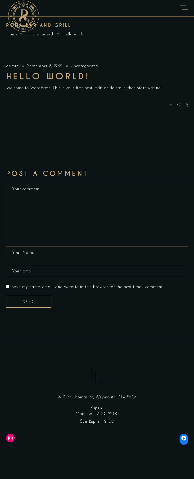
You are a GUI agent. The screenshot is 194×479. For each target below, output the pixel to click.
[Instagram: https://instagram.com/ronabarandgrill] (10, 438)
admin (13, 66)
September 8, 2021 (45, 66)
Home (12, 34)
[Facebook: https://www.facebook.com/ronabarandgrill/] (184, 438)
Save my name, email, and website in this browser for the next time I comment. (87, 287)
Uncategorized (39, 34)
